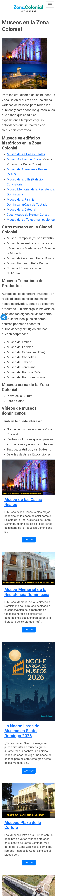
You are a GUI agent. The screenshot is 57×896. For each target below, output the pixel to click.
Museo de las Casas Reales (26, 154)
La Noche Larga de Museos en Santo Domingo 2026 (21, 731)
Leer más (29, 539)
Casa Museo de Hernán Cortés (28, 214)
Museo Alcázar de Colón (24, 159)
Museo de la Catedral (21, 209)
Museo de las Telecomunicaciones (31, 219)
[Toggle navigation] (50, 5)
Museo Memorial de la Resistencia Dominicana (26, 592)
